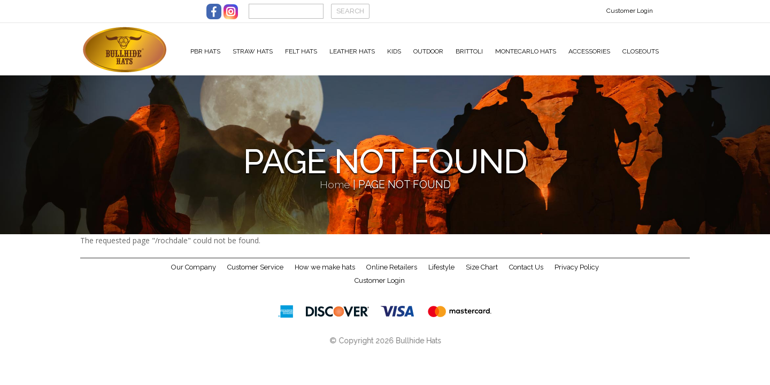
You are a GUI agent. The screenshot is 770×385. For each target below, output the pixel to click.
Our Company (193, 275)
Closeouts (640, 51)
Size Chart (482, 275)
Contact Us (526, 275)
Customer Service (255, 275)
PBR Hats (205, 51)
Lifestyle (441, 275)
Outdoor (428, 51)
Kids (394, 51)
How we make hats (325, 275)
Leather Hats (352, 51)
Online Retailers (391, 275)
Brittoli (469, 51)
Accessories (589, 51)
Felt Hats (301, 51)
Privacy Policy (577, 275)
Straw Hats (253, 51)
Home (335, 193)
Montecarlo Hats (525, 51)
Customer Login (629, 10)
